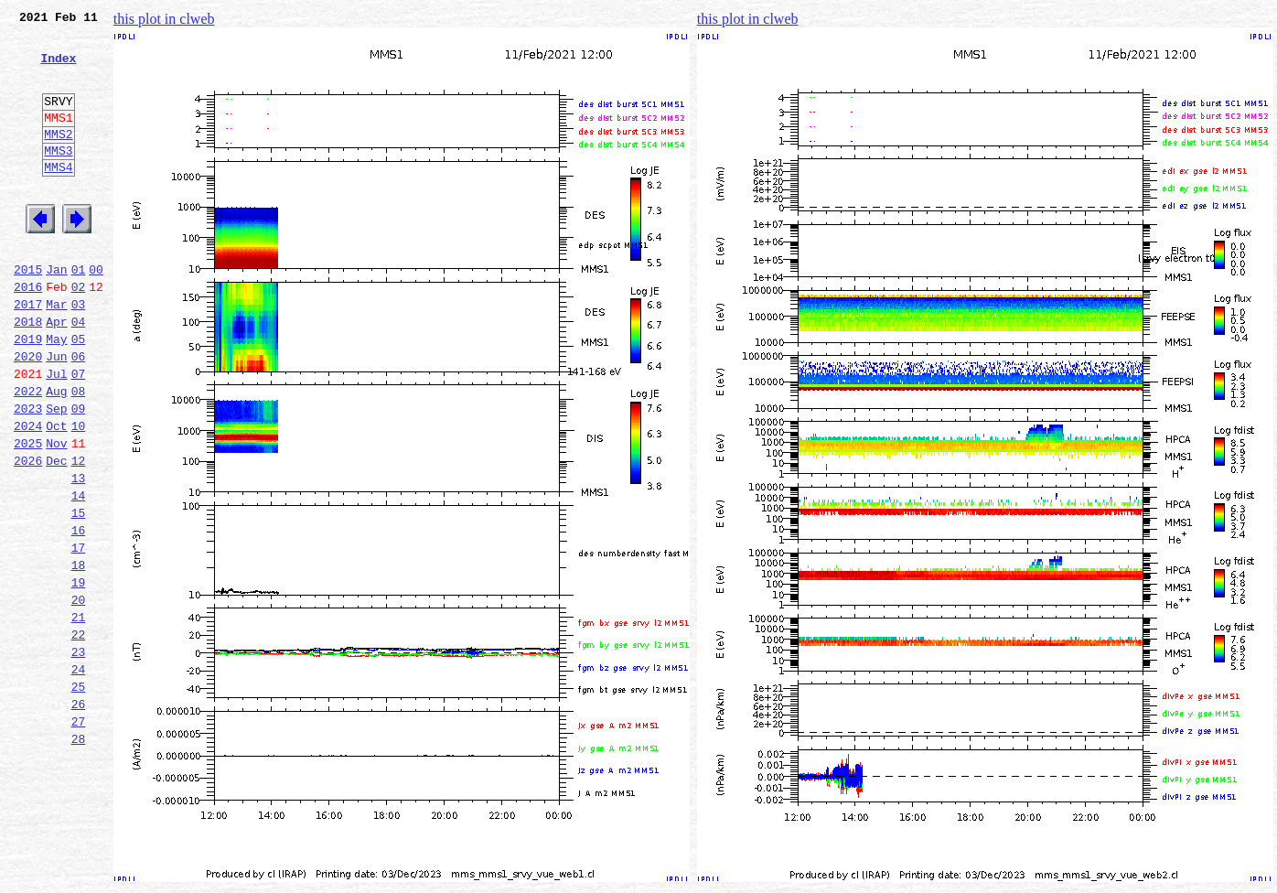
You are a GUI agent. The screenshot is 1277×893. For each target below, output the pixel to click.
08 (78, 454)
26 (78, 816)
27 (78, 836)
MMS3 (58, 177)
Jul (56, 433)
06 (78, 413)
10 (78, 494)
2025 (28, 514)
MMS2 (58, 158)
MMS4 (58, 196)
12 (78, 534)
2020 (28, 413)
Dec (56, 534)
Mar (56, 353)
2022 (28, 454)
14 (78, 574)
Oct (56, 494)
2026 (28, 534)
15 (78, 594)
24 (78, 776)
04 (78, 373)
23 (78, 756)
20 (78, 695)
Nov (56, 514)
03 (78, 353)
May (56, 393)
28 (78, 856)
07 (78, 433)
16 (78, 615)
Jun (56, 413)
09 (78, 474)
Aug (56, 454)
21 (78, 715)
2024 (28, 494)
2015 (28, 313)
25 (78, 796)
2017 (28, 353)
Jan (56, 313)
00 (96, 313)
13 (78, 554)
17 (78, 635)
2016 (28, 333)
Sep (56, 474)
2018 (28, 373)
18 (78, 655)
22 (78, 735)
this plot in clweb (164, 19)
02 (78, 333)
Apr (56, 373)
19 (78, 675)
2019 (28, 393)
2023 (28, 474)
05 (78, 393)
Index (58, 68)
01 (78, 313)
